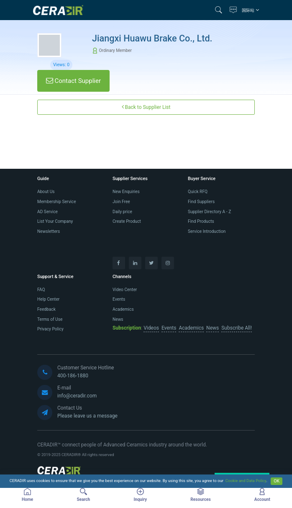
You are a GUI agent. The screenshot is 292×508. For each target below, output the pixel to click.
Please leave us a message (87, 416)
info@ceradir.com (77, 396)
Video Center (125, 289)
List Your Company (55, 221)
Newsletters (48, 231)
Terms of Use (49, 319)
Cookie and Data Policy (245, 481)
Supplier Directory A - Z (209, 211)
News (118, 319)
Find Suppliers (201, 201)
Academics (123, 309)
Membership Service (56, 201)
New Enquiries (126, 191)
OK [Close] (276, 481)
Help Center (48, 299)
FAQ (41, 289)
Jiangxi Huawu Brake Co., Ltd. (152, 38)
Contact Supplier (73, 81)
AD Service (47, 211)
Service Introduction (207, 231)
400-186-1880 (72, 376)
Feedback (46, 309)
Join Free (121, 201)
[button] (220, 10)
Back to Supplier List (146, 107)
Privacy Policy (50, 329)
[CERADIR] (59, 472)
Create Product (127, 221)
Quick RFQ (197, 191)
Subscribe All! (236, 328)
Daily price (122, 211)
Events (119, 299)
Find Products (201, 221)
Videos (151, 328)
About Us (46, 191)
